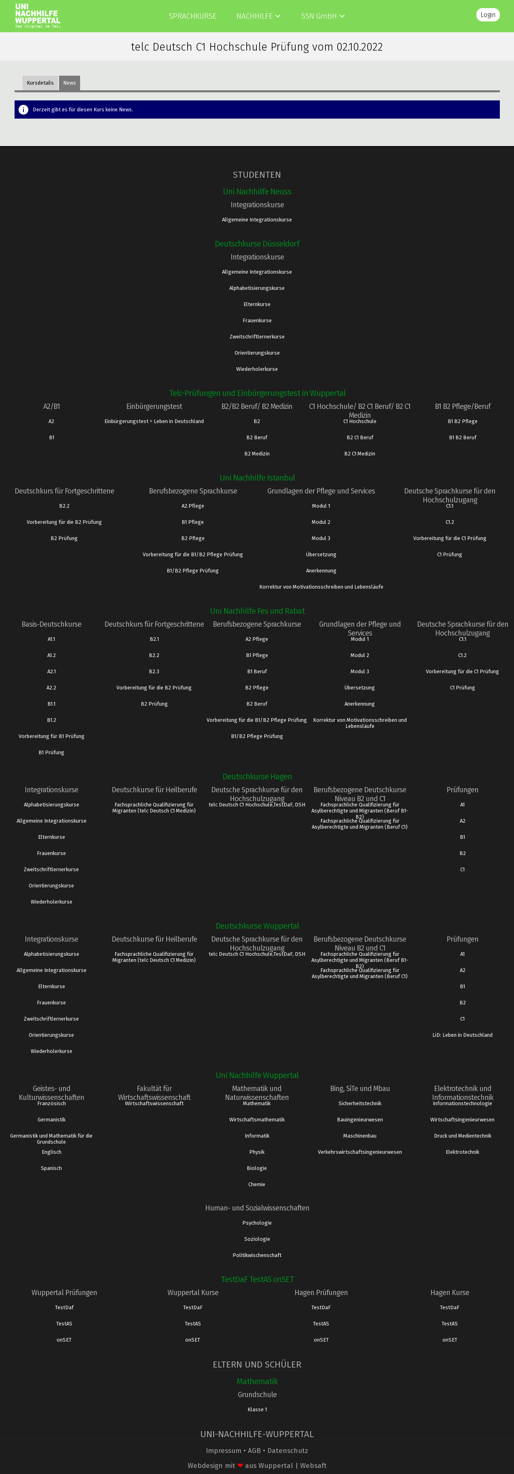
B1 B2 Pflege (463, 421)
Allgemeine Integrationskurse (257, 220)
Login (488, 15)
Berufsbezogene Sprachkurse (193, 491)
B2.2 (64, 506)
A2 (51, 421)
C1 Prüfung (449, 554)
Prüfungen (462, 789)
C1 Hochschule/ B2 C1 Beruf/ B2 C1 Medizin (359, 411)
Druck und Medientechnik (462, 1136)
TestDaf (64, 1307)
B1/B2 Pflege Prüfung (193, 571)
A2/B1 (51, 406)
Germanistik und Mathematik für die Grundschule (51, 1139)
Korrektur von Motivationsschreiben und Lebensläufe (321, 587)
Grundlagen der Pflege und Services (321, 491)
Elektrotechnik (462, 1152)
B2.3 (154, 671)
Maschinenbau (360, 1136)
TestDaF (193, 1307)
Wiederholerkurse (257, 369)
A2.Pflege (193, 506)
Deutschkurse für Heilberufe (154, 789)
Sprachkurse (192, 16)
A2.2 (51, 688)
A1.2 (51, 655)
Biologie (257, 1168)
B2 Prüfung (64, 538)
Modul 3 (321, 538)
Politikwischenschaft (257, 1255)
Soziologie (257, 1239)
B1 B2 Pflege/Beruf (462, 406)
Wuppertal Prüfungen (64, 1292)
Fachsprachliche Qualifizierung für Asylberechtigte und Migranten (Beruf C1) (360, 824)
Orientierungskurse (257, 353)
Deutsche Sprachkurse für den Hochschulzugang (449, 495)
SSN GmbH (319, 16)
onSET (64, 1340)
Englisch (51, 1152)
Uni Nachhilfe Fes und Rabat (257, 611)
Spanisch (51, 1168)
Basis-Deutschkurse (51, 624)
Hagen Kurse (449, 1292)
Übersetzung (321, 554)
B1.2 (51, 720)
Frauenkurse (257, 320)
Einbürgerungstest (154, 406)
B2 (257, 421)
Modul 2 (321, 522)
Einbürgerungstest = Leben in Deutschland (154, 421)
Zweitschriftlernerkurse (257, 337)
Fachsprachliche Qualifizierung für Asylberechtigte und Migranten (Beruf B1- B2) (359, 811)
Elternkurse (257, 304)
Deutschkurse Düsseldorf (257, 244)
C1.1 (449, 506)
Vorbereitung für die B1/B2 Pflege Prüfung (193, 554)
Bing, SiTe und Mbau (360, 1088)
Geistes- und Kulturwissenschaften (51, 1093)
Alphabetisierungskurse (257, 288)
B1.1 (51, 704)
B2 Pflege (193, 538)
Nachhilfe (255, 16)
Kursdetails (40, 83)
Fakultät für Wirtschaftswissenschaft (154, 1093)
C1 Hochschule (360, 421)
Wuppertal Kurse (192, 1292)
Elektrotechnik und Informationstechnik (462, 1093)
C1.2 (450, 522)
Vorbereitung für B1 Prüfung (52, 736)
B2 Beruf (256, 437)
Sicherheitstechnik (359, 1103)
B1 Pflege (193, 522)
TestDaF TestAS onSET (257, 1279)
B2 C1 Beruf (360, 437)
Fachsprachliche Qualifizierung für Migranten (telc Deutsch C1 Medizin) (154, 808)
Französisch (51, 1103)
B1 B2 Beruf (462, 437)
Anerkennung (321, 571)
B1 (51, 437)
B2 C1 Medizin (359, 454)
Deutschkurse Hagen (257, 776)
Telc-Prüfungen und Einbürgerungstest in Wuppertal (257, 393)
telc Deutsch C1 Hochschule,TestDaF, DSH (257, 805)
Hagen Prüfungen (321, 1292)
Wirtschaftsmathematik (257, 1120)
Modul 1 (321, 506)
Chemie (256, 1184)
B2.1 (154, 639)
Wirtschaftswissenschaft (154, 1103)
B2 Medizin (257, 454)
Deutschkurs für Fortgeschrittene (64, 491)
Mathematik (257, 1103)
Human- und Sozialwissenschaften (257, 1208)
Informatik (257, 1136)
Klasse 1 (257, 1409)
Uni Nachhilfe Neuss (257, 191)
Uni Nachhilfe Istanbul (257, 478)
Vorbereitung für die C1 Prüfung (450, 538)
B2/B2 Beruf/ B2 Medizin (256, 406)
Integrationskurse (257, 204)
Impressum (223, 1450)
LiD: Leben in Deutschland (462, 1035)
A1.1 (51, 639)
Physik (256, 1152)
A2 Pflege (256, 639)
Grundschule (257, 1394)
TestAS (64, 1324)
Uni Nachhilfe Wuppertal (257, 1075)
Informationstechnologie (462, 1103)
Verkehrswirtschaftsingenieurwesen (360, 1152)
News (69, 83)
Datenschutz (287, 1450)
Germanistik (52, 1120)
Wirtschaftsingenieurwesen (462, 1120)
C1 (462, 869)
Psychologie (257, 1223)
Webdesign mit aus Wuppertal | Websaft (257, 1465)
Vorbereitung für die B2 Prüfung (64, 522)
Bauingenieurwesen (360, 1120)
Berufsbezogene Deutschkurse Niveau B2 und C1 (359, 794)
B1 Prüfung (51, 752)
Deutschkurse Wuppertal (257, 926)
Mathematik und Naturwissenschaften (257, 1093)
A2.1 (51, 671)
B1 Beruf (257, 671)
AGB (254, 1450)
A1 (462, 805)
